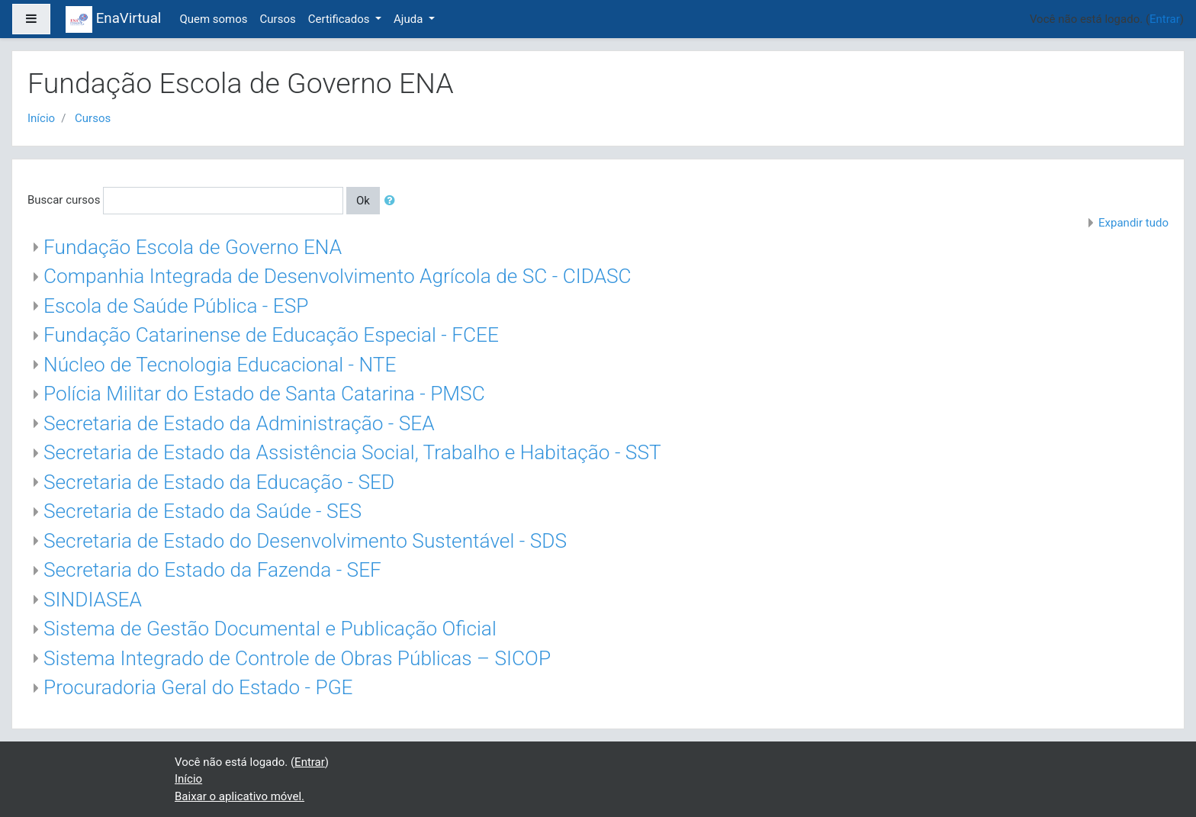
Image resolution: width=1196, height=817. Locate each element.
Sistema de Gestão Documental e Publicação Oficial (270, 628)
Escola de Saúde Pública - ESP (175, 305)
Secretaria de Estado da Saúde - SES (202, 511)
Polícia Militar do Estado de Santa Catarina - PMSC (264, 393)
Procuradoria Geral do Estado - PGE (198, 687)
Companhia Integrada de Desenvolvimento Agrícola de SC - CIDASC (337, 276)
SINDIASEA (92, 599)
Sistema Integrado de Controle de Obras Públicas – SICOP (297, 658)
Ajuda (410, 19)
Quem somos (213, 19)
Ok (363, 200)
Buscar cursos (63, 200)
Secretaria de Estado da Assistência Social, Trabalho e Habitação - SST (352, 452)
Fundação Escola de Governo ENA (192, 247)
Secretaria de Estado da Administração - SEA (239, 423)
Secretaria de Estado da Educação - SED (218, 482)
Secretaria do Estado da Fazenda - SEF (212, 569)
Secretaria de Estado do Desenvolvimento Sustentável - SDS (305, 540)
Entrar (1164, 19)
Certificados (340, 19)
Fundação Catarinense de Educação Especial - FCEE (271, 334)
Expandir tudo (1133, 223)
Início (41, 118)
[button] (393, 201)
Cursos (278, 19)
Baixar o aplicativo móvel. (239, 796)
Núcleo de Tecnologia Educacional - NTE (219, 364)
